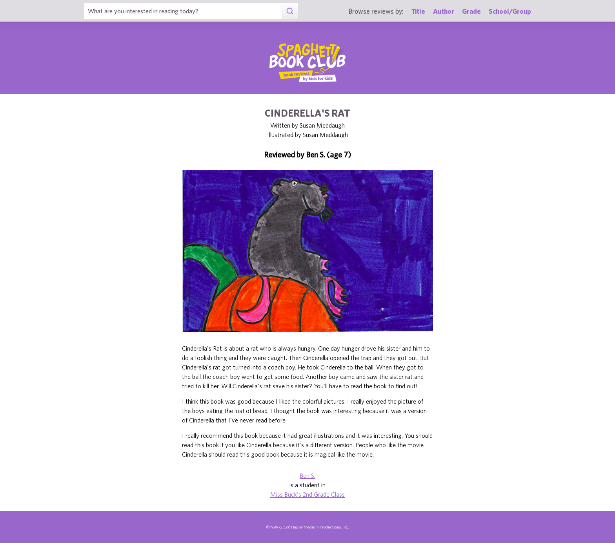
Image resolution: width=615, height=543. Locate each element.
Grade (471, 11)
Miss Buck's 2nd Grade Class (307, 494)
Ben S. (307, 475)
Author (443, 11)
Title (418, 11)
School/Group (510, 11)
